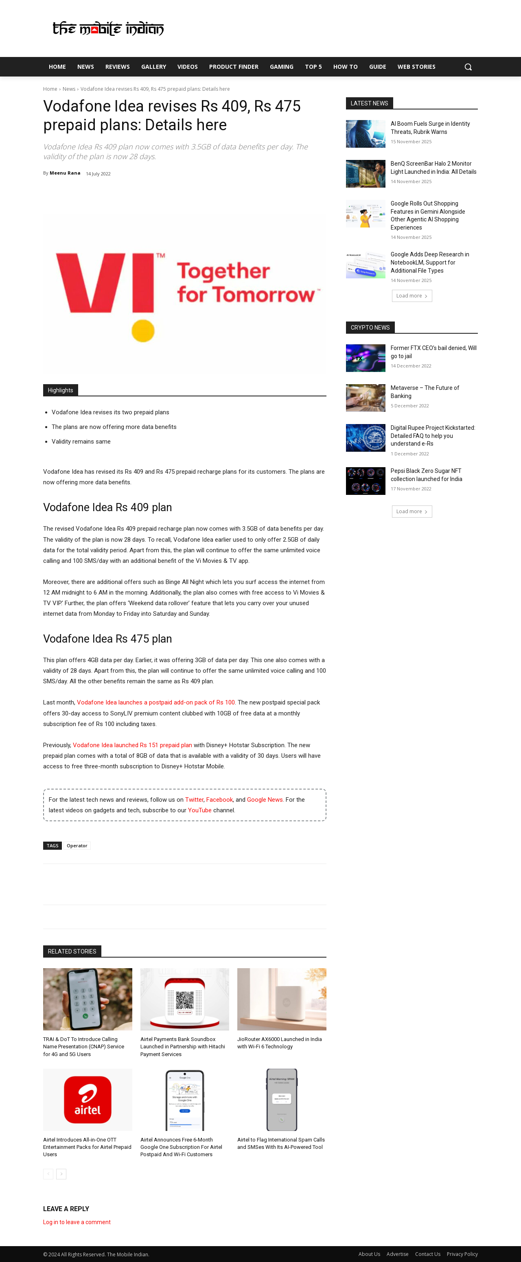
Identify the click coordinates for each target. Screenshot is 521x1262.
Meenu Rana (65, 173)
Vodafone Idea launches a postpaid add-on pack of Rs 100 (156, 702)
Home (50, 88)
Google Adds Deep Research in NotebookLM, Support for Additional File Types (430, 262)
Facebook (219, 799)
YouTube (200, 810)
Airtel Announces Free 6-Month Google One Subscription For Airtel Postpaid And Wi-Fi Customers (181, 1147)
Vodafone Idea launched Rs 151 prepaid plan (132, 745)
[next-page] (61, 1174)
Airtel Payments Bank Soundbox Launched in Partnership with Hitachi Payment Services (182, 1046)
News (69, 88)
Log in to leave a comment (77, 1222)
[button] (468, 67)
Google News (265, 799)
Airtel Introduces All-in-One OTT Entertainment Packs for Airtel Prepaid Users (87, 1147)
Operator (77, 845)
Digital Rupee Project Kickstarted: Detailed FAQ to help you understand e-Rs (433, 435)
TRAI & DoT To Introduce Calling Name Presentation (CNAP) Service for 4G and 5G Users (83, 1046)
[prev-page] (48, 1174)
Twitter (194, 799)
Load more (412, 295)
